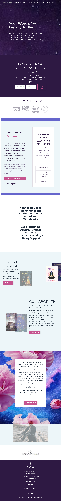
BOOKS (30, 484)
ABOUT (34, 489)
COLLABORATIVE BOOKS (30, 476)
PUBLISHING (17, 2)
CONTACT (27, 489)
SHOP (38, 2)
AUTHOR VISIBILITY (29, 2)
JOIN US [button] (41, 87)
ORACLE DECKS (30, 479)
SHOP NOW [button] (8, 283)
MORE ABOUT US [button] (30, 403)
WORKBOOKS (30, 481)
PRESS (43, 2)
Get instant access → (15, 178)
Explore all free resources (13, 184)
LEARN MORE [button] (35, 332)
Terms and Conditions (34, 497)
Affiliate (22, 497)
